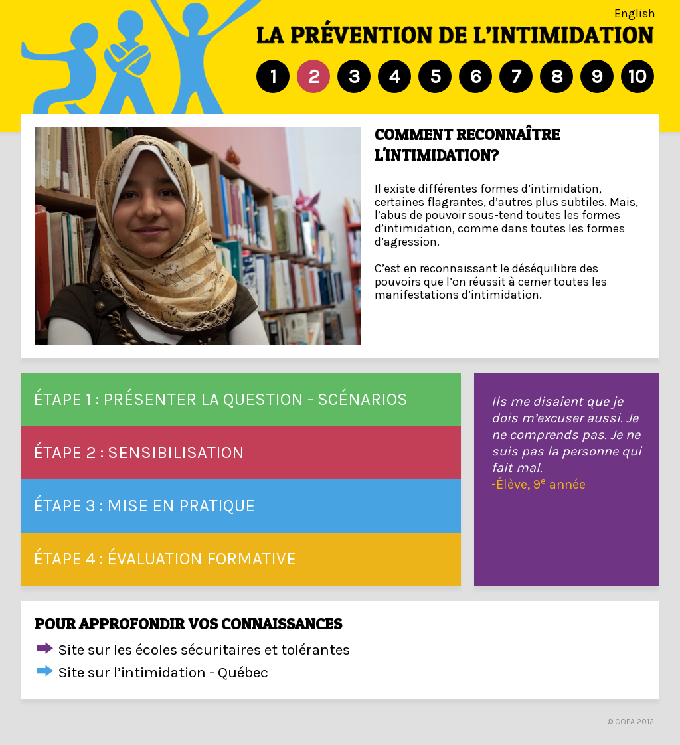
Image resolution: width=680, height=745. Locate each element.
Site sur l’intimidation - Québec (163, 672)
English (634, 13)
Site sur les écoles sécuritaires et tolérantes (204, 650)
